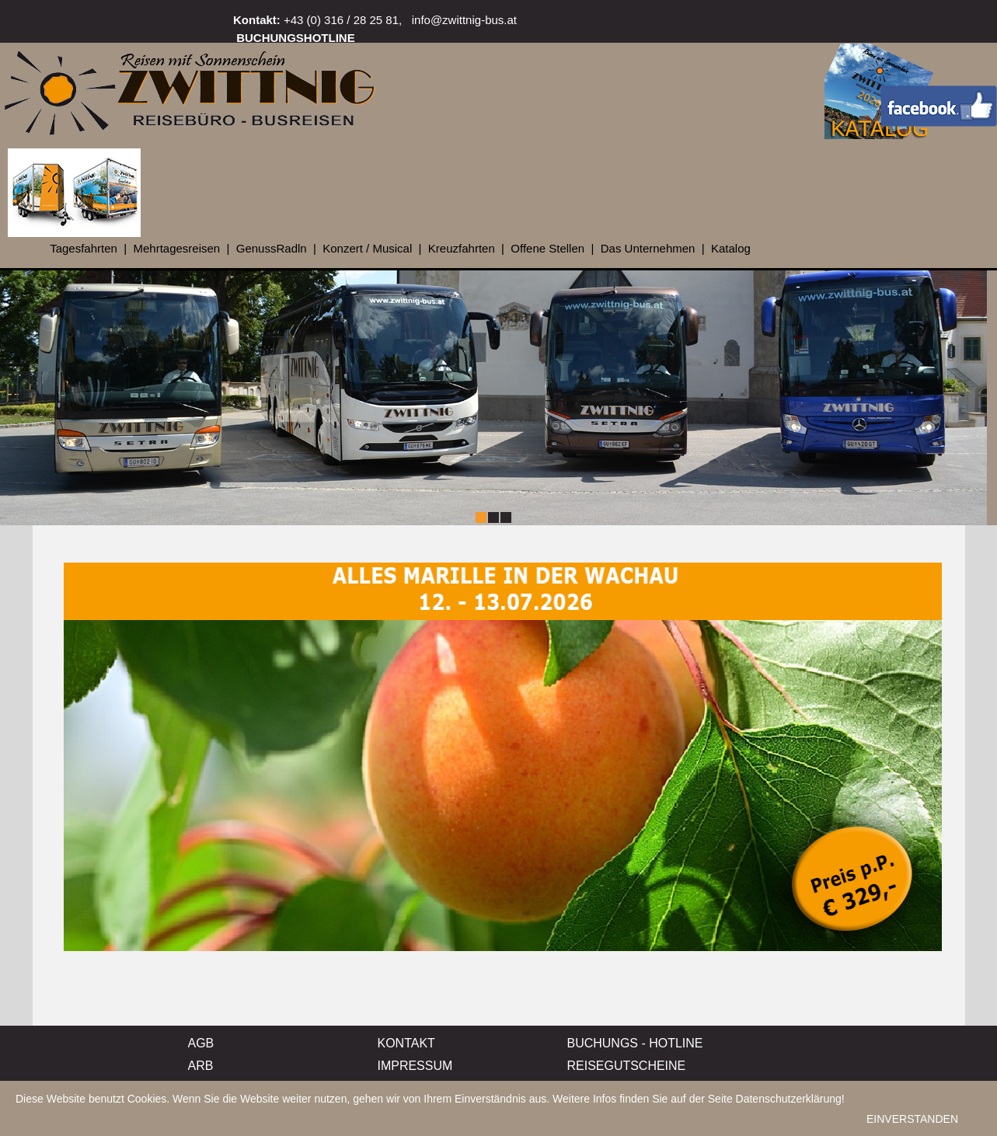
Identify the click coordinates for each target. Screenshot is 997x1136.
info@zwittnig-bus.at (464, 19)
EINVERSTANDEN (912, 1123)
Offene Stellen (547, 248)
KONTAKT (406, 1043)
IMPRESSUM (415, 1065)
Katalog (731, 248)
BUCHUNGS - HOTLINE (635, 1043)
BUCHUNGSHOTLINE (295, 37)
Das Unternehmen (648, 248)
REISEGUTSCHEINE (626, 1065)
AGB (201, 1043)
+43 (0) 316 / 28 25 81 (341, 19)
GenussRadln (271, 248)
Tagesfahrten (83, 248)
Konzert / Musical (367, 248)
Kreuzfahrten (461, 248)
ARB (201, 1065)
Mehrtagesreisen (176, 248)
